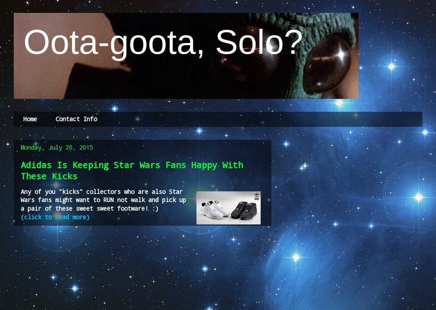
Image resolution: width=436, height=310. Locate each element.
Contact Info (76, 119)
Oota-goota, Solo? (158, 42)
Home (30, 119)
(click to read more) (57, 217)
